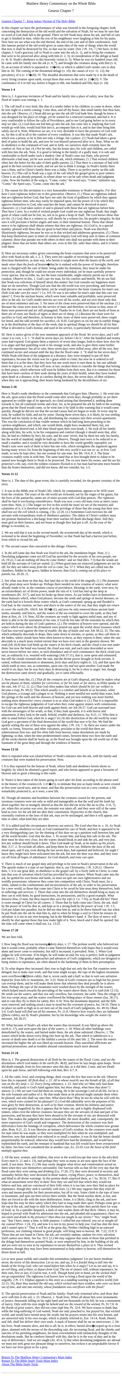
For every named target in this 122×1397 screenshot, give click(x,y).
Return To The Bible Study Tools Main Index (30, 1360)
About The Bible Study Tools (20, 1364)
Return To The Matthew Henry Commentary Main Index (37, 1357)
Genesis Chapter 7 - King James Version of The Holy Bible (38, 21)
